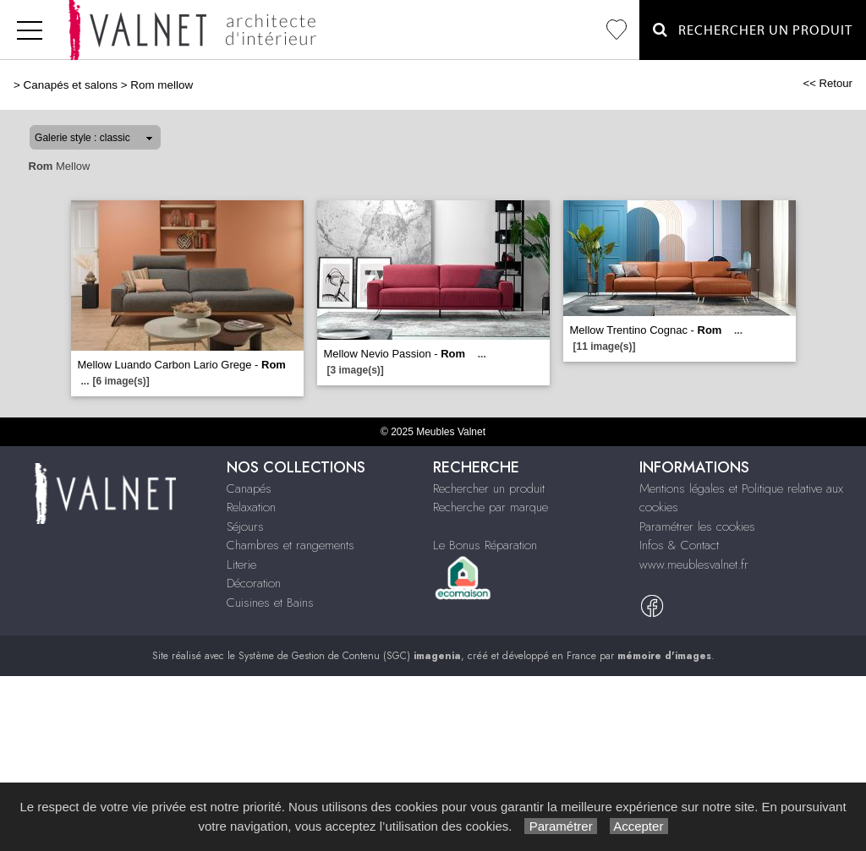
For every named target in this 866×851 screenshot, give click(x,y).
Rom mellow (161, 85)
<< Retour (827, 83)
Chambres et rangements (290, 545)
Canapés (249, 488)
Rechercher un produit (489, 488)
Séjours (245, 526)
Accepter (639, 826)
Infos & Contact (679, 545)
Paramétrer (560, 826)
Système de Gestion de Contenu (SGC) (349, 655)
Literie (241, 564)
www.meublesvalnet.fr (693, 564)
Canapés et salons (71, 85)
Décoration (254, 583)
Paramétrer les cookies (697, 526)
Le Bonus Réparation (485, 545)
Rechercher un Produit (752, 30)
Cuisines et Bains (270, 602)
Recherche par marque (490, 507)
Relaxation (251, 507)
